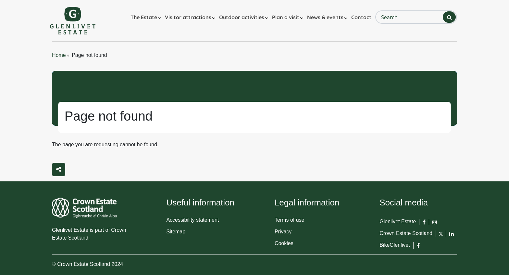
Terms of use (289, 220)
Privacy (283, 231)
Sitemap (175, 231)
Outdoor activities (241, 17)
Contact (361, 17)
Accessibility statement (192, 220)
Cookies (284, 243)
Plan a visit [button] (285, 17)
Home (59, 55)
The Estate (143, 17)
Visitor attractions (188, 17)
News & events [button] (325, 17)
